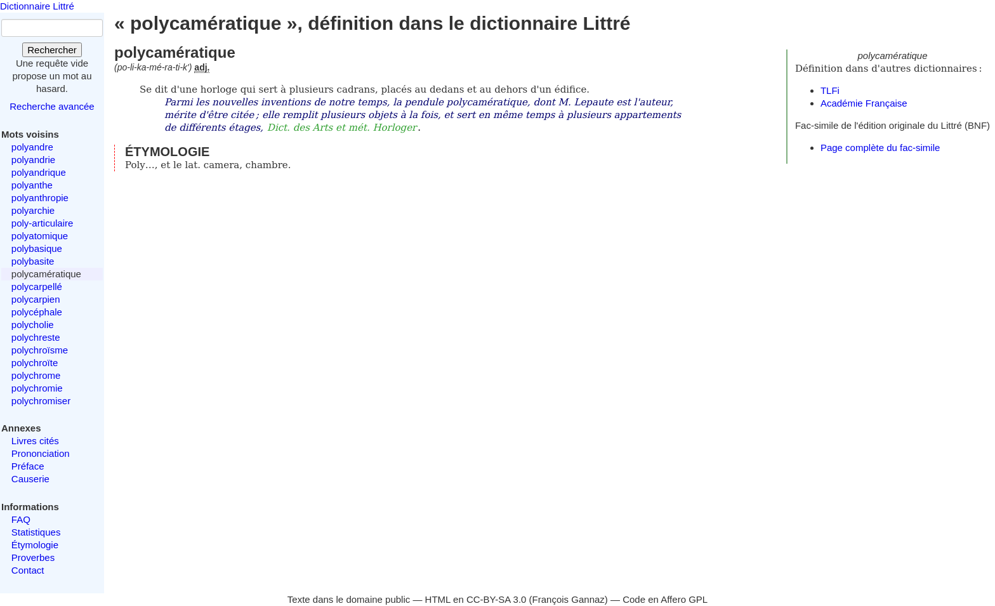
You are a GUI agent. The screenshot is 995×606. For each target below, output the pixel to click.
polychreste (35, 337)
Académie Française (863, 103)
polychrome (36, 375)
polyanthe (32, 185)
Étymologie (34, 544)
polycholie (32, 324)
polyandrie (33, 159)
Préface (27, 466)
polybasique (36, 248)
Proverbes (33, 557)
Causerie (30, 478)
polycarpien (35, 299)
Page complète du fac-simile (880, 147)
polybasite (33, 261)
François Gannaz (568, 599)
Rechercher (52, 49)
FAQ (20, 519)
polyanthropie (40, 197)
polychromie (37, 388)
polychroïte (34, 362)
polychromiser (40, 400)
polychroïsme (39, 350)
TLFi (830, 90)
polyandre (32, 147)
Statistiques (36, 532)
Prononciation (40, 453)
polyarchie (33, 210)
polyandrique (38, 172)
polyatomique (39, 235)
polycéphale (36, 311)
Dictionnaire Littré (37, 6)
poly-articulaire (42, 223)
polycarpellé (36, 286)
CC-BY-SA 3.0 (496, 599)
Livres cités (35, 440)
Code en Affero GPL (665, 599)
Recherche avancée (52, 106)
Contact (27, 570)
